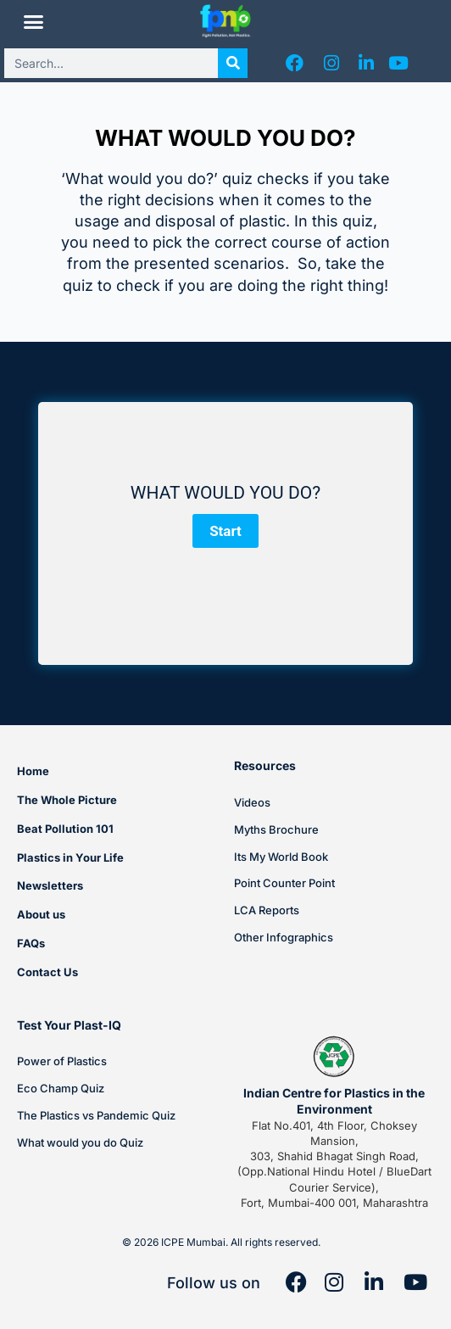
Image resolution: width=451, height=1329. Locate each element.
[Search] (233, 63)
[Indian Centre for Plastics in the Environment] (334, 1057)
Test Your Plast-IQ (69, 1025)
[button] (34, 22)
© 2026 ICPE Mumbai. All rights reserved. (221, 1242)
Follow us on (213, 1283)
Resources (265, 765)
